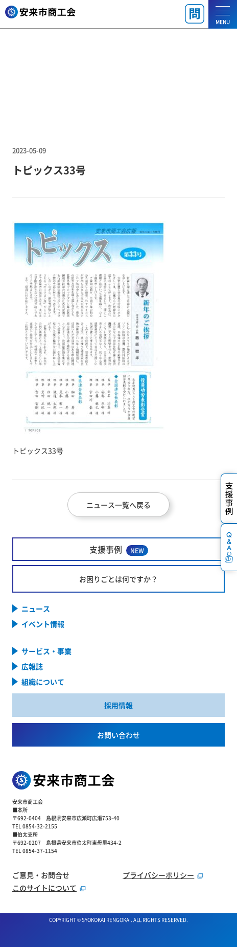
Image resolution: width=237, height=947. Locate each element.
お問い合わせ (118, 735)
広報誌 (32, 666)
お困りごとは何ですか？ (118, 579)
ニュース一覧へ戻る (118, 505)
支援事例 (118, 549)
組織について (42, 681)
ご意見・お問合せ (40, 875)
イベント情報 (42, 623)
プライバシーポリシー (158, 875)
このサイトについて (44, 888)
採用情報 (118, 705)
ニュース (35, 608)
